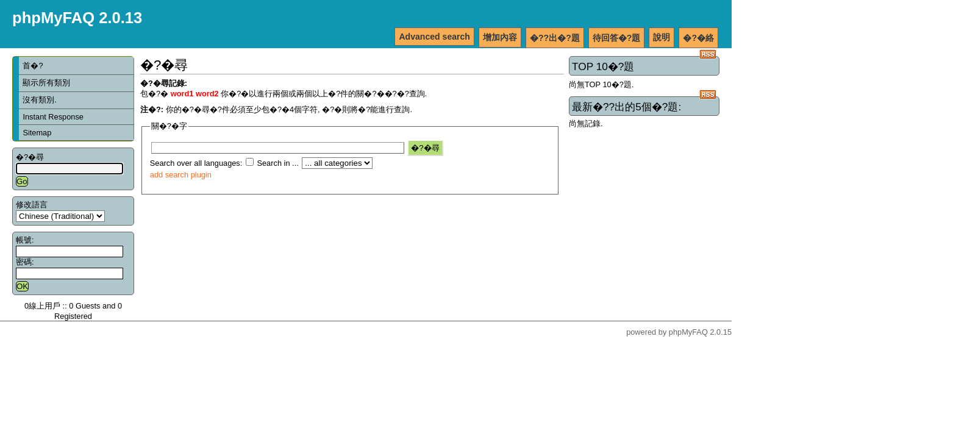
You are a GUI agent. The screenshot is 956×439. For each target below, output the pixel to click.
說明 (661, 37)
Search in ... (277, 163)
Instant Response (53, 116)
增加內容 (500, 37)
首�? (33, 65)
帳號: (25, 239)
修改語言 (32, 204)
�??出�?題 (555, 38)
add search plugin (181, 174)
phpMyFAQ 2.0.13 (77, 17)
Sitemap (37, 132)
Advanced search (434, 36)
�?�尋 (30, 157)
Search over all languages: (196, 163)
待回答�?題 (617, 38)
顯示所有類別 (46, 82)
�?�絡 (698, 38)
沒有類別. (40, 99)
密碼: (25, 261)
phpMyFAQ (688, 332)
